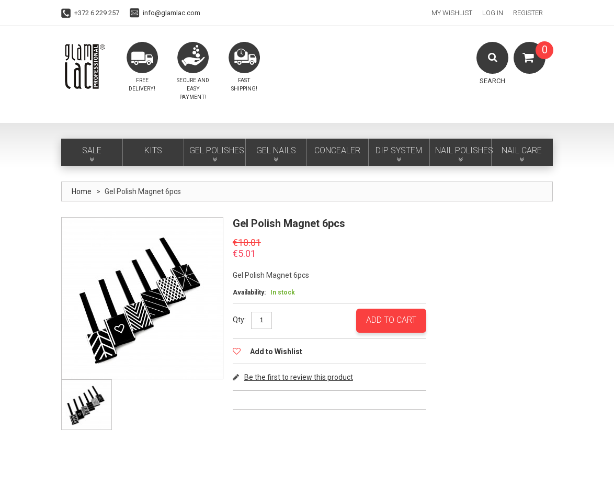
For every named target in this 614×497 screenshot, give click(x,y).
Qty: (239, 319)
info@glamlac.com (171, 13)
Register (528, 13)
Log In (492, 13)
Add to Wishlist (275, 351)
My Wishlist (451, 13)
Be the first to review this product (298, 377)
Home (82, 191)
